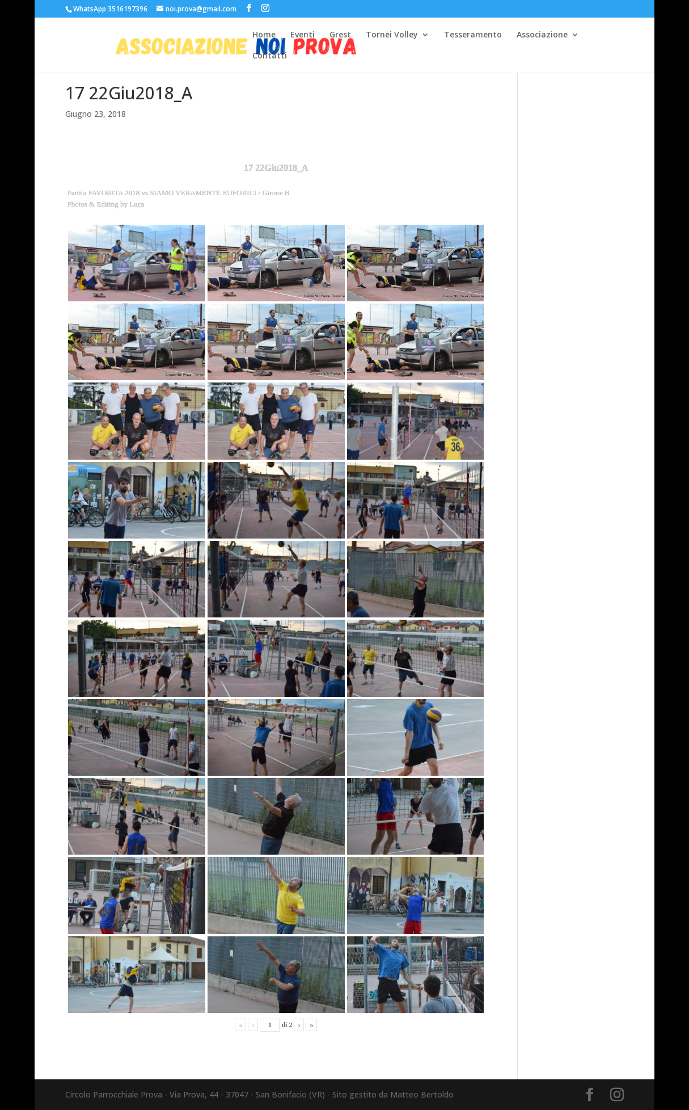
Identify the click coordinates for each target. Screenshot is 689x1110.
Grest (340, 35)
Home (264, 35)
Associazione (542, 35)
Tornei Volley (392, 35)
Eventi (302, 35)
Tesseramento (473, 35)
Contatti (269, 56)
